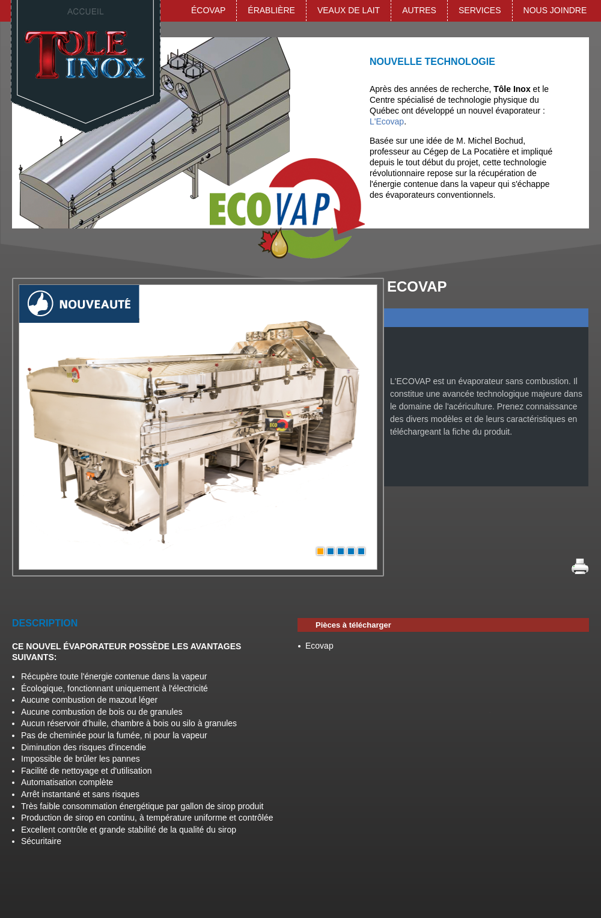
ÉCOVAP (208, 10)
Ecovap (319, 645)
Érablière (271, 10)
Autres (419, 10)
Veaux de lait (348, 10)
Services (480, 10)
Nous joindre (555, 10)
